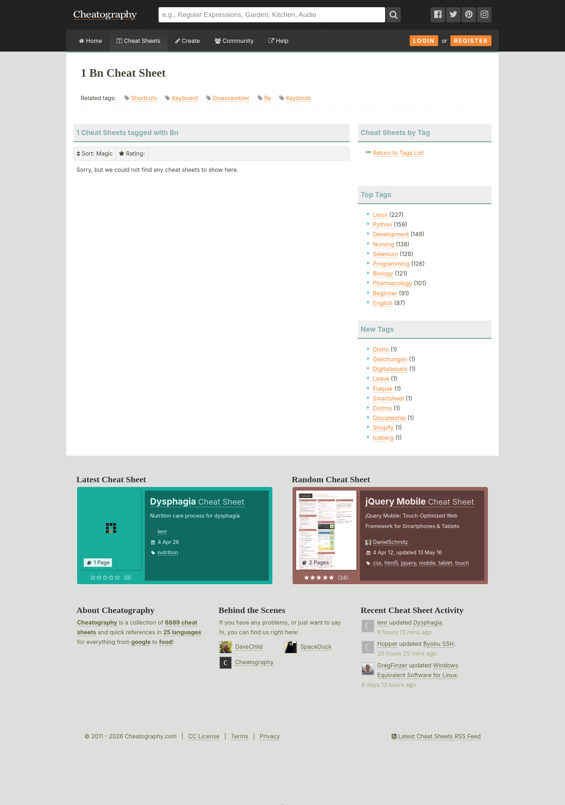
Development (391, 234)
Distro (381, 349)
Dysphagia (427, 622)
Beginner (385, 293)
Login (424, 40)
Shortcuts (144, 98)
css (377, 563)
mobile (427, 563)
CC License (203, 736)
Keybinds (298, 98)
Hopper (387, 643)
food (165, 641)
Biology (383, 273)
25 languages (182, 632)
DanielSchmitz (390, 542)
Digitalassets (390, 368)
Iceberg (383, 437)
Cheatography (97, 622)
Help (278, 40)
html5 (391, 563)
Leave (381, 378)
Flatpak (383, 388)
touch (462, 563)
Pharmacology (392, 283)
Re (267, 98)
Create (187, 40)
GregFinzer (392, 665)
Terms (239, 736)
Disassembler (231, 98)
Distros (382, 408)
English (383, 303)
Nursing (383, 244)
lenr (162, 531)
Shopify (383, 427)
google (141, 641)
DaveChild (249, 646)
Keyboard (185, 98)
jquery (408, 563)
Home (90, 40)
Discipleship (389, 417)
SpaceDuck (316, 646)
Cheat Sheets (138, 40)
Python (382, 224)
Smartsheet (388, 398)
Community (234, 40)
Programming (391, 263)
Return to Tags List (398, 152)
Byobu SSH (438, 643)
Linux (380, 214)
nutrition (168, 552)
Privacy (270, 736)
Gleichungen (390, 359)
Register (471, 40)
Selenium (385, 254)
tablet (445, 563)
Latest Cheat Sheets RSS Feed (436, 736)
